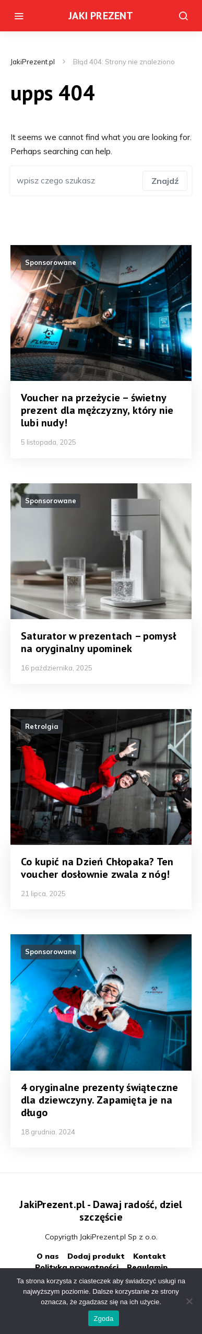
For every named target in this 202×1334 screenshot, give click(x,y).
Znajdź (165, 181)
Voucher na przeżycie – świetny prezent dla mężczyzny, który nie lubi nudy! (97, 410)
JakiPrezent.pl (32, 61)
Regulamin (147, 1267)
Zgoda (103, 1319)
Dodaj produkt (96, 1256)
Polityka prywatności (76, 1267)
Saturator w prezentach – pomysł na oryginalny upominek (98, 642)
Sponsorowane (50, 262)
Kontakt (149, 1256)
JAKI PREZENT (100, 15)
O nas (48, 1256)
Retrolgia (41, 726)
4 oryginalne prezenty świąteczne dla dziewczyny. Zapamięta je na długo (99, 1100)
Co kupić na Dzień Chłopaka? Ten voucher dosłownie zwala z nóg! (97, 868)
